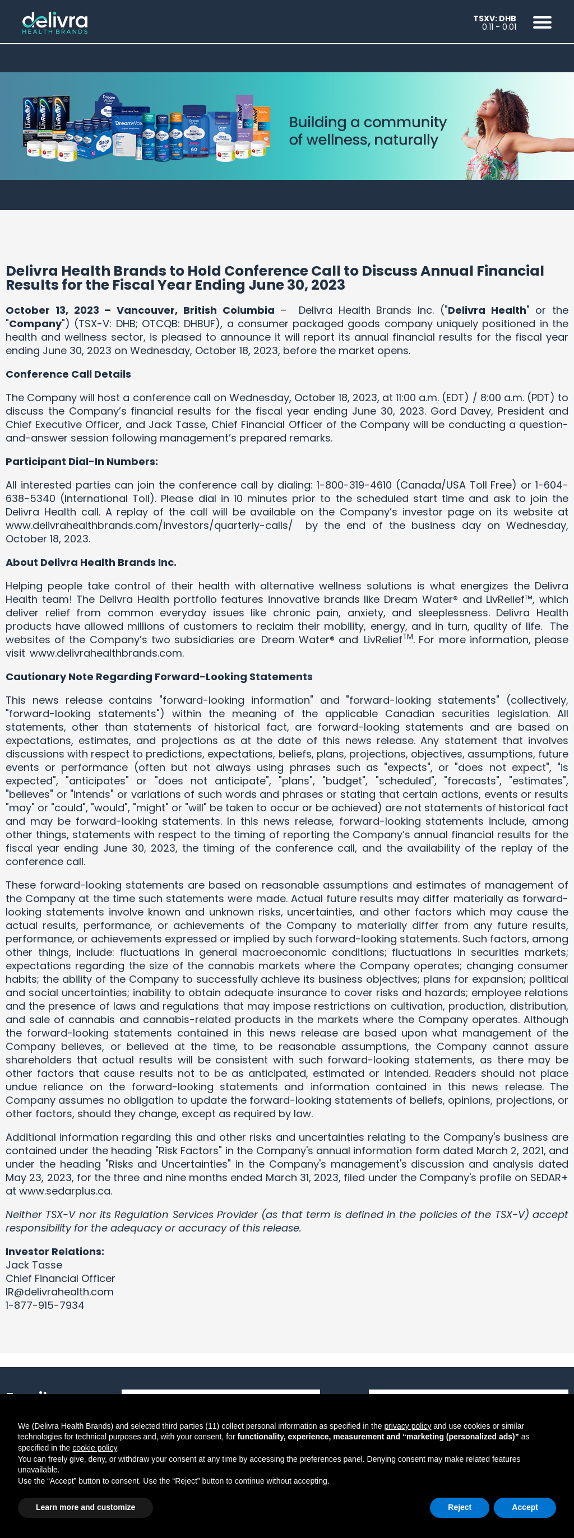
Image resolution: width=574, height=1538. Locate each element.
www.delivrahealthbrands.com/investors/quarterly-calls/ (149, 525)
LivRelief (383, 640)
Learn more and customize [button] (85, 1507)
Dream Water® (298, 640)
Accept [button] (525, 1507)
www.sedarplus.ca (64, 1191)
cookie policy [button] (94, 1447)
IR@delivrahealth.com (60, 1292)
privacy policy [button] (407, 1425)
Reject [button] (459, 1507)
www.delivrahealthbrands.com (106, 653)
